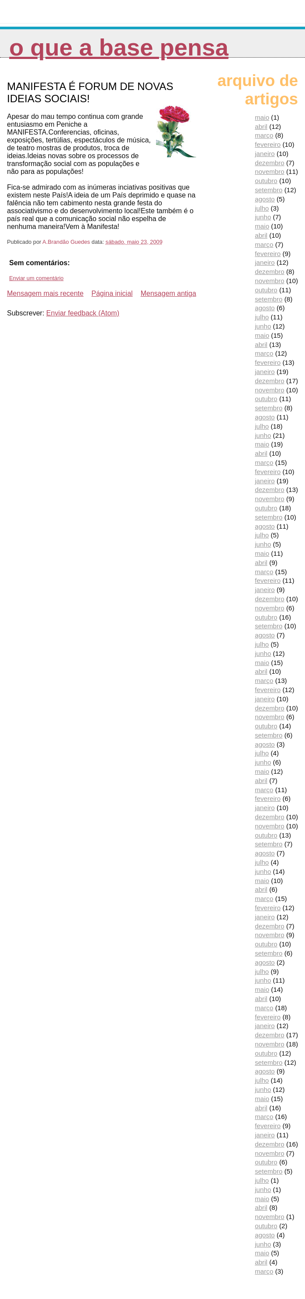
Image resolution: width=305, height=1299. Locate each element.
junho (263, 217)
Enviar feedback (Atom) (82, 313)
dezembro (269, 162)
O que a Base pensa (119, 47)
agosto (265, 199)
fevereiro (268, 144)
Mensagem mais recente (45, 293)
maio (262, 117)
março (264, 135)
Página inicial (111, 293)
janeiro (265, 153)
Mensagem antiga (168, 293)
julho (262, 208)
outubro (266, 180)
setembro (268, 190)
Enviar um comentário (36, 278)
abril (261, 126)
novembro (269, 171)
